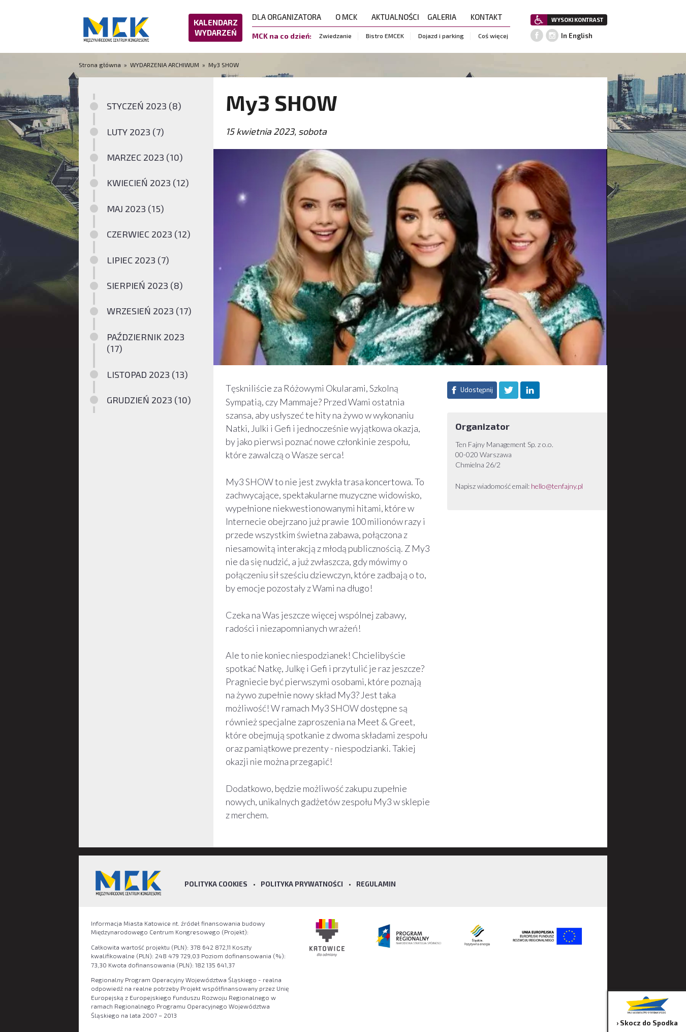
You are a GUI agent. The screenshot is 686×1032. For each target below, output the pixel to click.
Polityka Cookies (215, 884)
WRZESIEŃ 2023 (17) (149, 310)
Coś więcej (493, 35)
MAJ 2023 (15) (135, 208)
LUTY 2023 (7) (135, 131)
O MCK (349, 16)
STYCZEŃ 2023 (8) (144, 105)
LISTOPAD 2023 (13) (147, 374)
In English (577, 36)
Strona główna (100, 64)
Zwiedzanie (335, 35)
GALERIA (444, 16)
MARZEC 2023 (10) (145, 157)
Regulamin (376, 884)
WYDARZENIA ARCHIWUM (164, 64)
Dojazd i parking (441, 35)
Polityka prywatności (302, 884)
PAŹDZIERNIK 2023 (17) (145, 342)
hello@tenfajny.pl (557, 486)
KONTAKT (489, 16)
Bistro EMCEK (385, 35)
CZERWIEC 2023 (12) (149, 234)
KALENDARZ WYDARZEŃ (216, 27)
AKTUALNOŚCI (395, 16)
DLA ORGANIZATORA (289, 16)
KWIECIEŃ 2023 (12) (148, 182)
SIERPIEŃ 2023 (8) (145, 285)
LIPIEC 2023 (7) (138, 260)
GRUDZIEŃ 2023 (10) (149, 399)
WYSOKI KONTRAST (577, 19)
